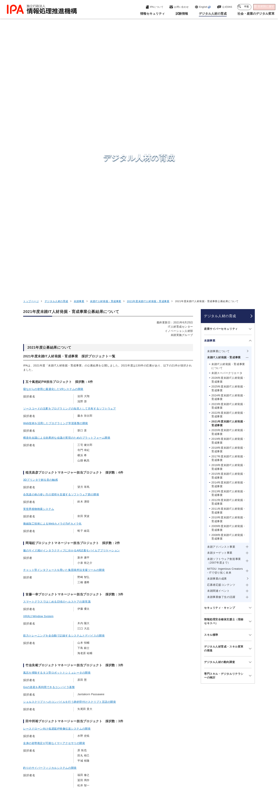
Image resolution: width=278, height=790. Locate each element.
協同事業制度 (217, 765)
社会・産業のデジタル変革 (212, 730)
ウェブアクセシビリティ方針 (121, 765)
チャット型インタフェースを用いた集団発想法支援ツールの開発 (64, 325)
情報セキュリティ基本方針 (165, 765)
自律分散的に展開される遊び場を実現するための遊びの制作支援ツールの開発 (72, 560)
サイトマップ (242, 765)
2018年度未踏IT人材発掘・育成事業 (228, 205)
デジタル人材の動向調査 (219, 417)
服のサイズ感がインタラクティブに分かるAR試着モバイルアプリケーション (71, 306)
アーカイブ (141, 772)
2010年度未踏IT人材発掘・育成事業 (228, 275)
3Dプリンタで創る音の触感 (40, 235)
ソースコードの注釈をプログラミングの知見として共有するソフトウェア (69, 164)
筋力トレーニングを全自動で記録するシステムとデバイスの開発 (64, 391)
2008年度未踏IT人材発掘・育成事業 (228, 292)
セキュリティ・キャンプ (219, 363)
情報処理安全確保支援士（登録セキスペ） (223, 377)
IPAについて (201, 740)
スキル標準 (211, 390)
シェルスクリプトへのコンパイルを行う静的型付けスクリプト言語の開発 (69, 457)
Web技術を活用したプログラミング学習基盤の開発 (55, 178)
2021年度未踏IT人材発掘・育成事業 (148, 57)
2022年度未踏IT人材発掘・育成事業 (228, 170)
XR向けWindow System (38, 371)
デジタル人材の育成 (56, 57)
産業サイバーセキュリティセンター (149, 709)
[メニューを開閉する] (249, 85)
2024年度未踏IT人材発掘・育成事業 (228, 152)
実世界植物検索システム (38, 264)
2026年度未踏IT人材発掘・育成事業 (228, 135)
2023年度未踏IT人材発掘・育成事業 (228, 161)
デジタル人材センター (140, 735)
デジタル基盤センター (140, 727)
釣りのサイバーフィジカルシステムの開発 (50, 523)
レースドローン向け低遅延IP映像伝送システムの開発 (57, 484)
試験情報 (198, 711)
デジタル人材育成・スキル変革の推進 (223, 404)
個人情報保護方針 (84, 765)
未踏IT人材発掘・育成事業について (228, 121)
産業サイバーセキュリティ (221, 84)
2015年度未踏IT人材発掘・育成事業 (228, 231)
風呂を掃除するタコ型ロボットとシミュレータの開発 (57, 428)
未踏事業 (79, 57)
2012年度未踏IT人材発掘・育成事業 (228, 257)
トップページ (31, 57)
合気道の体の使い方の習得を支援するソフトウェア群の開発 (61, 250)
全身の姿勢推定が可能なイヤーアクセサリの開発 (54, 498)
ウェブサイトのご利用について (45, 765)
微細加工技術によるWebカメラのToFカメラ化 (52, 279)
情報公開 (195, 765)
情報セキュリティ (205, 702)
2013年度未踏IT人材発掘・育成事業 (228, 248)
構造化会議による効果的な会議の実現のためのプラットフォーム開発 (66, 193)
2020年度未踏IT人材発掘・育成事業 (228, 187)
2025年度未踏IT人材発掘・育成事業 (228, 144)
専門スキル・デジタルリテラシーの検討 (223, 431)
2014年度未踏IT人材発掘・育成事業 (228, 240)
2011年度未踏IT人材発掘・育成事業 (228, 266)
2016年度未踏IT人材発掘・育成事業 (228, 222)
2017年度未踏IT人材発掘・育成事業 (228, 214)
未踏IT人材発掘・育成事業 (105, 57)
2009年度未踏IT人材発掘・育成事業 (228, 283)
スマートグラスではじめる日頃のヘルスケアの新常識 (57, 357)
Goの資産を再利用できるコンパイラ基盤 (49, 442)
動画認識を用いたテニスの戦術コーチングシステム (55, 575)
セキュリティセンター (140, 701)
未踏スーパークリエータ (226, 128)
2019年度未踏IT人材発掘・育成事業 (228, 196)
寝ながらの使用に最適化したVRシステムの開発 (53, 144)
